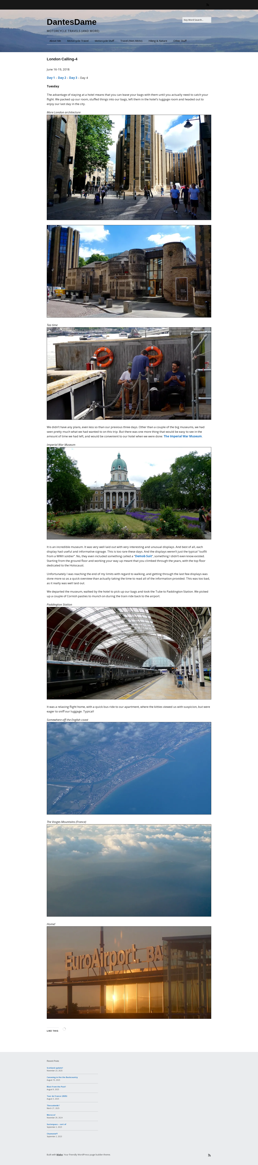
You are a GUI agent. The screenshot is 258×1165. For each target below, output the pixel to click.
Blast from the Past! (56, 1086)
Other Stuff (180, 40)
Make (60, 1154)
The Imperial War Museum (183, 436)
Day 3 (73, 78)
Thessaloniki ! (53, 1105)
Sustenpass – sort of (56, 1124)
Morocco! (51, 1115)
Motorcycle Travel (78, 40)
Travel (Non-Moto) (131, 40)
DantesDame (72, 22)
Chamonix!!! (52, 1134)
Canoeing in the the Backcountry (62, 1077)
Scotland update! (55, 1068)
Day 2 (62, 78)
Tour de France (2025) (57, 1096)
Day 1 (51, 78)
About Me (55, 40)
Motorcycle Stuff (104, 40)
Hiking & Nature (158, 40)
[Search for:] (196, 20)
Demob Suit (143, 556)
